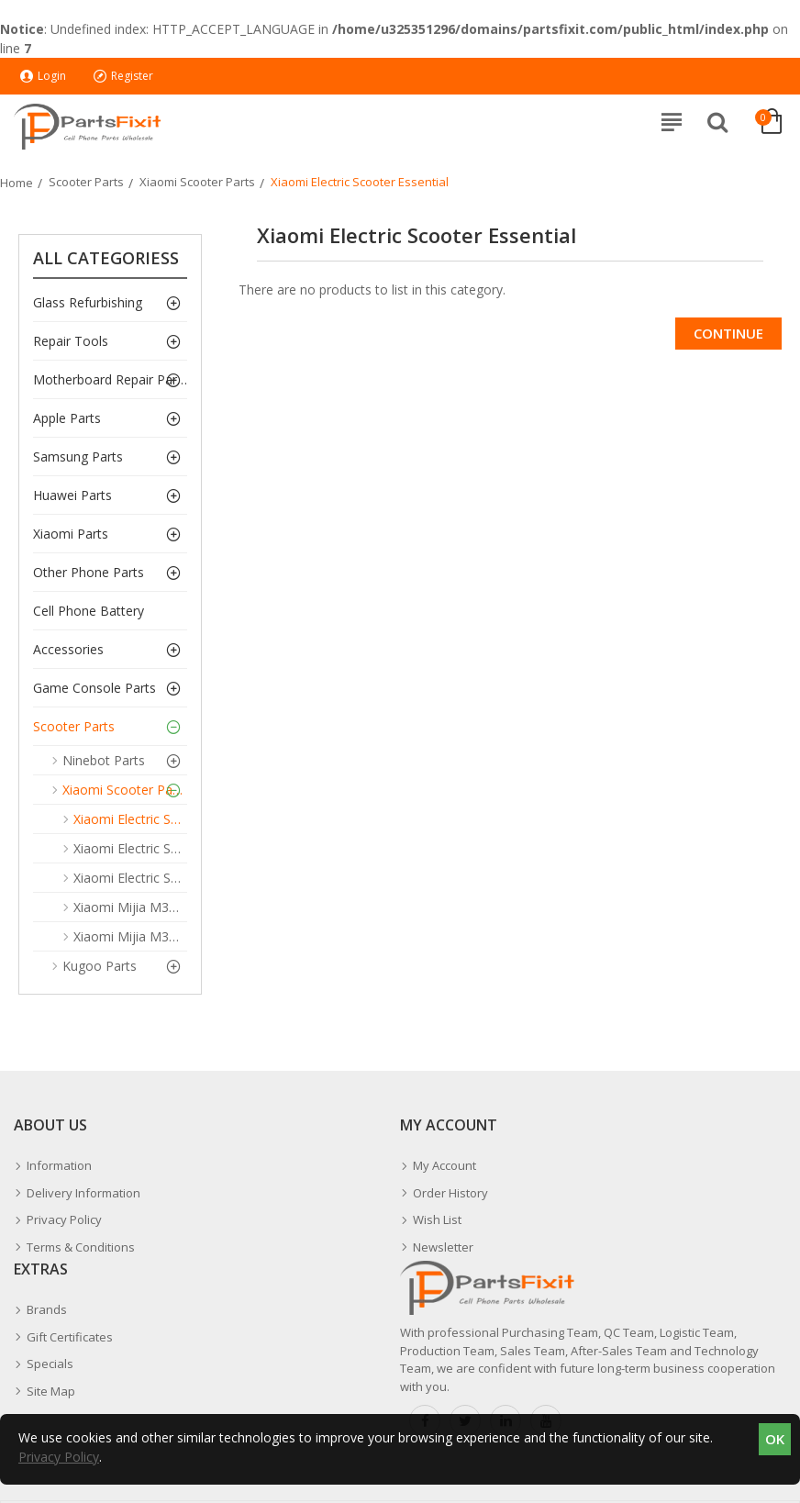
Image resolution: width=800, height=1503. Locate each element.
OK (774, 1439)
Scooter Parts (86, 181)
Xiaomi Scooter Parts (197, 181)
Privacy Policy (58, 1456)
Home (16, 182)
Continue (728, 333)
